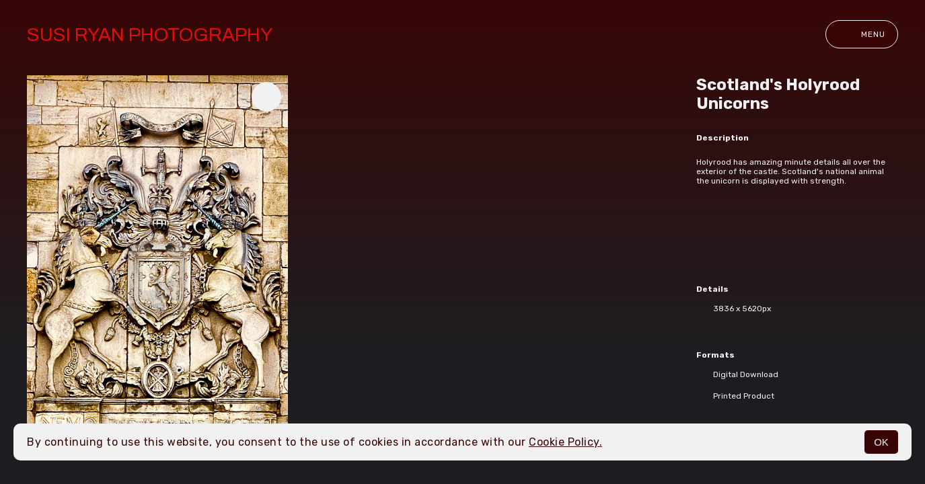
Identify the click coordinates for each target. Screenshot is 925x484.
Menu (861, 34)
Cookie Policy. (565, 442)
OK (881, 442)
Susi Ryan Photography (149, 34)
